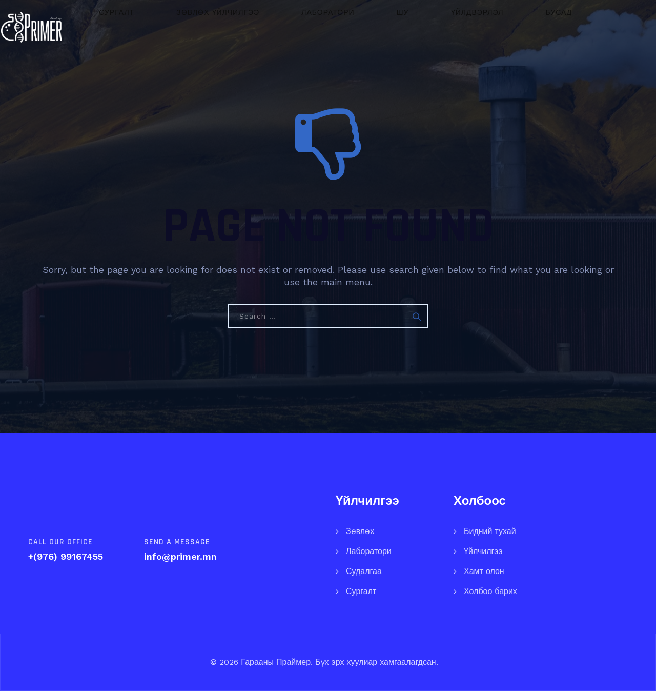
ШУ (352, 26)
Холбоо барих (490, 591)
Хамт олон (484, 571)
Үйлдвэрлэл (402, 26)
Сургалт (138, 26)
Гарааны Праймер (274, 662)
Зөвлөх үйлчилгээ (215, 26)
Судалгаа (364, 571)
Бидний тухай (490, 531)
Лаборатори (301, 26)
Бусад (459, 26)
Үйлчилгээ (483, 551)
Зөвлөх (360, 531)
